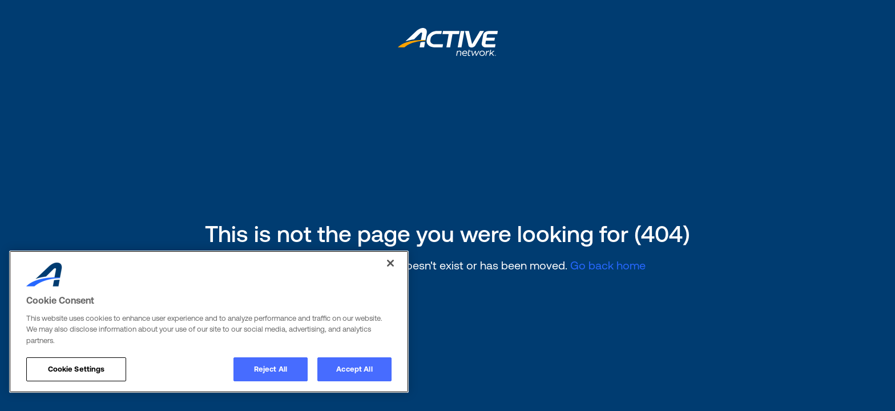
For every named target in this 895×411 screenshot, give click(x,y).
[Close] (390, 263)
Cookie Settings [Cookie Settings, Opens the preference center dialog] (76, 369)
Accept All (354, 369)
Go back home (608, 265)
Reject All (270, 369)
